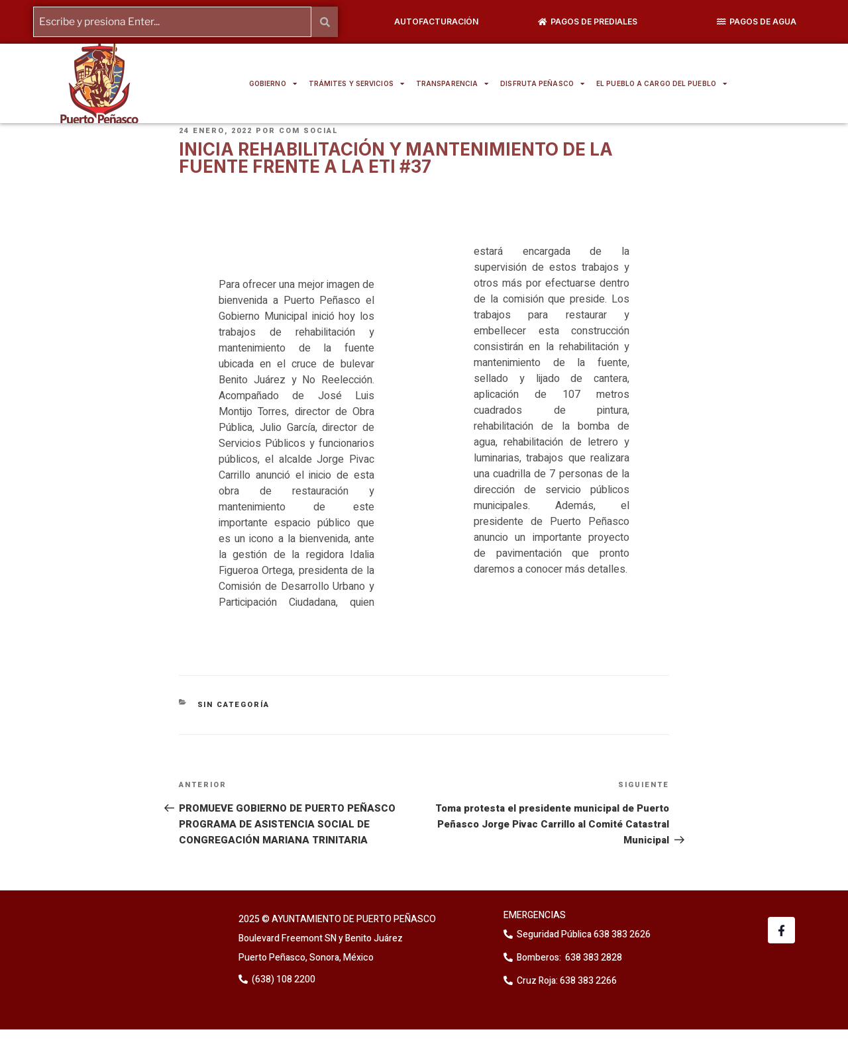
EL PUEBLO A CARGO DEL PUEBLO (661, 83)
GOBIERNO (273, 83)
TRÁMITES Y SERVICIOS (356, 83)
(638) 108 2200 (282, 979)
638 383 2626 (621, 934)
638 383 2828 (592, 958)
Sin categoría (233, 704)
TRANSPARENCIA (452, 83)
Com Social (309, 130)
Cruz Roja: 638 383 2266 (567, 981)
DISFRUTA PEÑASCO (542, 83)
